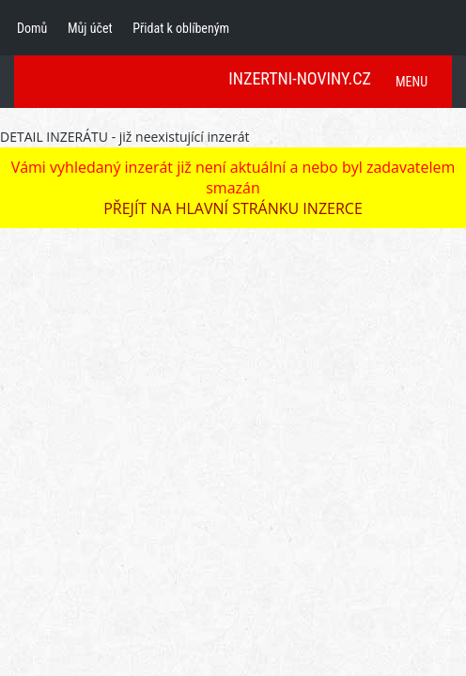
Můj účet (90, 28)
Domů (32, 28)
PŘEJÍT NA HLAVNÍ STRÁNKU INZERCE (233, 208)
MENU (411, 81)
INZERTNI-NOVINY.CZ (299, 78)
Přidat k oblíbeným (180, 28)
